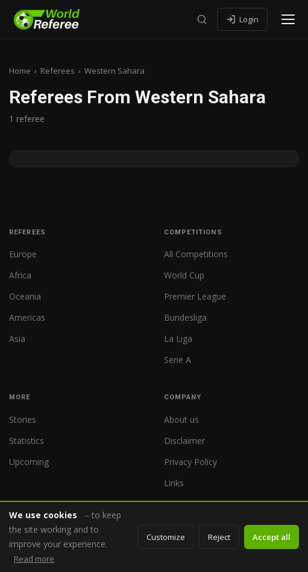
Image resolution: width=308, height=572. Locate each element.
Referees (57, 70)
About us (181, 419)
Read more (34, 558)
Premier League (195, 296)
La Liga (178, 338)
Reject (219, 537)
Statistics (26, 440)
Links (174, 483)
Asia (17, 338)
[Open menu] (288, 19)
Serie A (177, 359)
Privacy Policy (190, 462)
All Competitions (196, 254)
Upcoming (29, 462)
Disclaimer (184, 440)
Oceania (25, 296)
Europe (23, 254)
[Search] (202, 19)
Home (20, 70)
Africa (20, 275)
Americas (27, 317)
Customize (165, 537)
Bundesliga (185, 317)
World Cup (184, 275)
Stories (22, 419)
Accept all (272, 537)
